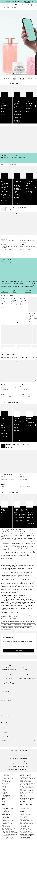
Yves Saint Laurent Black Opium (27, 778)
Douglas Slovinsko (16, 627)
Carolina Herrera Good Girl (26, 790)
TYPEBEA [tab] (3, 357)
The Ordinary (5, 789)
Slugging (22, 811)
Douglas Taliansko (14, 623)
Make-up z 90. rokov (24, 826)
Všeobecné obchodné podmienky (18, 758)
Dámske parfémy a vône (8, 835)
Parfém (2, 563)
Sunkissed (4, 792)
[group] (18, 73)
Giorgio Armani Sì (24, 796)
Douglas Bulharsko (24, 621)
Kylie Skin (4, 780)
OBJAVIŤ (8, 210)
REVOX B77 (5, 804)
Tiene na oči (5, 816)
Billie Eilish (4, 786)
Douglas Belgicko (14, 621)
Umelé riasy (4, 819)
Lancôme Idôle (23, 793)
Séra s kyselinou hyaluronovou (9, 834)
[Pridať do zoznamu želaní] (17, 214)
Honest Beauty (30, 597)
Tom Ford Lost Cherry (25, 784)
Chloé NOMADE (23, 795)
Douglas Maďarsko (6, 624)
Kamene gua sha (24, 819)
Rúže (3, 825)
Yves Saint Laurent (23, 600)
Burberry (16, 600)
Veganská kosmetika (23, 615)
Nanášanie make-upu (25, 831)
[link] (9, 231)
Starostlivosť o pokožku (8, 542)
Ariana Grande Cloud (25, 777)
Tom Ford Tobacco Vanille (26, 804)
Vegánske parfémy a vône (8, 831)
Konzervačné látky (24, 816)
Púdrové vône (5, 813)
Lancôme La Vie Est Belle (26, 775)
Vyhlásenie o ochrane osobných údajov (18, 750)
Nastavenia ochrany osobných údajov (18, 766)
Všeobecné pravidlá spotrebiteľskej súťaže (18, 763)
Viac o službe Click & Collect (18, 291)
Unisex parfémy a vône (7, 838)
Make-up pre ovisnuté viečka (26, 832)
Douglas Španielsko (26, 627)
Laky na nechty (5, 817)
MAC (3, 784)
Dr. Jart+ (4, 802)
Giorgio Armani (5, 796)
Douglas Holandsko (16, 624)
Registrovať (18, 650)
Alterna (25, 603)
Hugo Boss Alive (5, 608)
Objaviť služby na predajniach (29, 291)
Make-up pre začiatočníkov (26, 820)
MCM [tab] (8, 357)
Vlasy (4, 554)
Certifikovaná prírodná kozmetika (10, 832)
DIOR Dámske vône (5, 602)
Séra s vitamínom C (6, 822)
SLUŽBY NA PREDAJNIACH (10, 260)
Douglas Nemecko (26, 624)
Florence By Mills (6, 775)
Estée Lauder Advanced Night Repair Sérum (22, 606)
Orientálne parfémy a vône (8, 828)
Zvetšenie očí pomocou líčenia (27, 834)
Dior (3, 777)
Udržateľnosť (4, 615)
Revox (3, 799)
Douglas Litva (22, 623)
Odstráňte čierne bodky (25, 814)
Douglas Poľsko (9, 626)
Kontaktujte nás (18, 753)
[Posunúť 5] (22, 73)
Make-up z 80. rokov (24, 828)
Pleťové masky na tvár (7, 814)
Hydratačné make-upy (7, 823)
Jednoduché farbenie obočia (27, 823)
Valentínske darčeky (24, 810)
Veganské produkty (12, 615)
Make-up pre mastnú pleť (26, 835)
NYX (2, 599)
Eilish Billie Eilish (5, 597)
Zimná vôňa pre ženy (25, 838)
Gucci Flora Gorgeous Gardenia (27, 783)
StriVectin (4, 790)
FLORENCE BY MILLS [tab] (15, 357)
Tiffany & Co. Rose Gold (25, 799)
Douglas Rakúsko (5, 621)
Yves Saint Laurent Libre (25, 780)
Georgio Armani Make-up (17, 603)
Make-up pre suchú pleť (25, 837)
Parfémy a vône (5, 810)
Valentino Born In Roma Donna (27, 798)
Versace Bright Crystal (25, 802)
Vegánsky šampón (14, 616)
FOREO (6, 599)
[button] (18, 732)
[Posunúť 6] (24, 73)
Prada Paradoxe (23, 805)
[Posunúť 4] (20, 73)
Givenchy (3, 600)
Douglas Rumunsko (27, 626)
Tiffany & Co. (7, 603)
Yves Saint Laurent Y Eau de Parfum (24, 599)
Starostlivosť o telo (7, 546)
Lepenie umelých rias (25, 822)
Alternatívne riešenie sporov (18, 755)
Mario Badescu (25, 602)
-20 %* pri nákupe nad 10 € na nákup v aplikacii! (15, 1)
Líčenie (4, 551)
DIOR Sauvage (9, 600)
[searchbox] (18, 7)
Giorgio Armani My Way (25, 781)
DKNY (19, 608)
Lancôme (19, 602)
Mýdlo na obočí (23, 825)
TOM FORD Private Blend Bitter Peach (27, 788)
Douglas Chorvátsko (6, 627)
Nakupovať (3, 160)
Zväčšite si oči (23, 817)
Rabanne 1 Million (25, 608)
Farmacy (12, 597)
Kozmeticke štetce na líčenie (8, 820)
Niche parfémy (5, 811)
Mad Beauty (5, 787)
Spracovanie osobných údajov (18, 761)
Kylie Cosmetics (22, 597)
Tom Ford (4, 793)
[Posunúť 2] (15, 73)
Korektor (9, 606)
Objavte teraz (9, 447)
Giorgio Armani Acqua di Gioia (27, 786)
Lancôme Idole (13, 608)
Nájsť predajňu (4, 292)
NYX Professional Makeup (8, 778)
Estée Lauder (11, 599)
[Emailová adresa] (18, 645)
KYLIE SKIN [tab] (24, 357)
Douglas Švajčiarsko (6, 629)
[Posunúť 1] (13, 73)
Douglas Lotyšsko (31, 623)
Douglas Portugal (18, 626)
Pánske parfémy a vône (7, 837)
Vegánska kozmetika (7, 829)
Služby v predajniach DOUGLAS (27, 829)
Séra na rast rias (6, 826)
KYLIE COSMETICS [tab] (32, 357)
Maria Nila (13, 602)
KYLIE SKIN (31, 600)
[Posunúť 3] (18, 73)
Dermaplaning (23, 813)
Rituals (15, 597)
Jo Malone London (6, 781)
